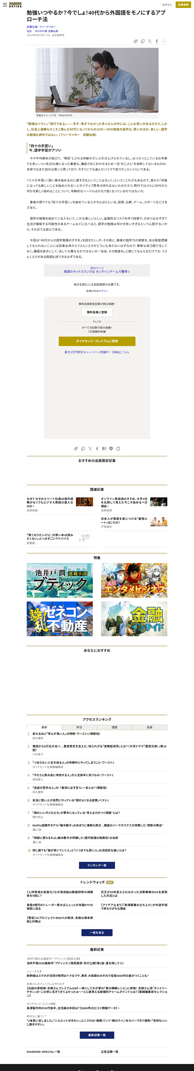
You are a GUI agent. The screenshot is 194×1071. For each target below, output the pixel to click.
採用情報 (157, 1024)
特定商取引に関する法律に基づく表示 (35, 1037)
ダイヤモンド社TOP (162, 1011)
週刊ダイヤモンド (90, 1017)
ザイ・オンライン (90, 1037)
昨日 (79, 647)
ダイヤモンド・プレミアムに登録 (97, 341)
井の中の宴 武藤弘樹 (46, 31)
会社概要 (157, 1017)
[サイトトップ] (14, 4)
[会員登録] (183, 5)
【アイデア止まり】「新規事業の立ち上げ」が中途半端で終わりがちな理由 (134, 827)
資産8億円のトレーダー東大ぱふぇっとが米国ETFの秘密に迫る (60, 827)
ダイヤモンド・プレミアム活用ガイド (33, 1024)
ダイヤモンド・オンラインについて (33, 1003)
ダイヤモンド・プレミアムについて (32, 1017)
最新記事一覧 (97, 955)
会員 (150, 647)
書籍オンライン (89, 1030)
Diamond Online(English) (95, 1011)
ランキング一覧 (97, 785)
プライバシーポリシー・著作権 (30, 1043)
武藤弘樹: (41, 26)
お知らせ (156, 1030)
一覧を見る (97, 853)
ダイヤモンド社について (165, 1003)
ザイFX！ (86, 1043)
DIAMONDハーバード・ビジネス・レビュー (103, 1024)
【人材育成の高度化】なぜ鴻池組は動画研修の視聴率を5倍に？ (60, 814)
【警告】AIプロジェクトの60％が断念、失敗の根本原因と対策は (60, 840)
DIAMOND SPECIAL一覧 (43, 972)
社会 (29, 31)
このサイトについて (24, 1011)
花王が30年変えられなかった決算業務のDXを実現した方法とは (134, 814)
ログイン (167, 5)
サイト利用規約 (22, 1030)
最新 (44, 647)
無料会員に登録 (97, 312)
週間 (114, 647)
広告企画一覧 (109, 972)
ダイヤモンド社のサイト (95, 1003)
